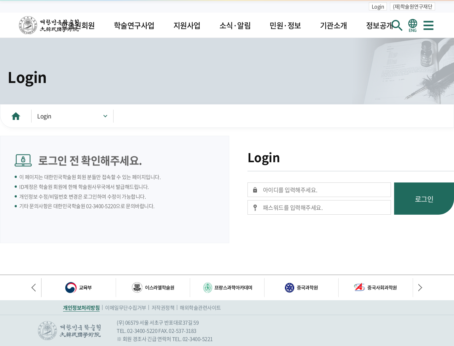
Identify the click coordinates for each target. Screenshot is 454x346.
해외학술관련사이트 (200, 307)
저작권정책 (163, 307)
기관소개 (333, 25)
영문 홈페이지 (412, 25)
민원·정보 (285, 25)
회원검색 (397, 25)
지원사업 (187, 25)
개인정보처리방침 (81, 307)
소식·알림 (235, 25)
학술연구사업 (134, 25)
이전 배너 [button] (36, 287)
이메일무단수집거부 (125, 307)
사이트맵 (428, 25)
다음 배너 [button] (417, 287)
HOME (16, 116)
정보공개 (379, 25)
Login (378, 6)
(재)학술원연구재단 (412, 6)
